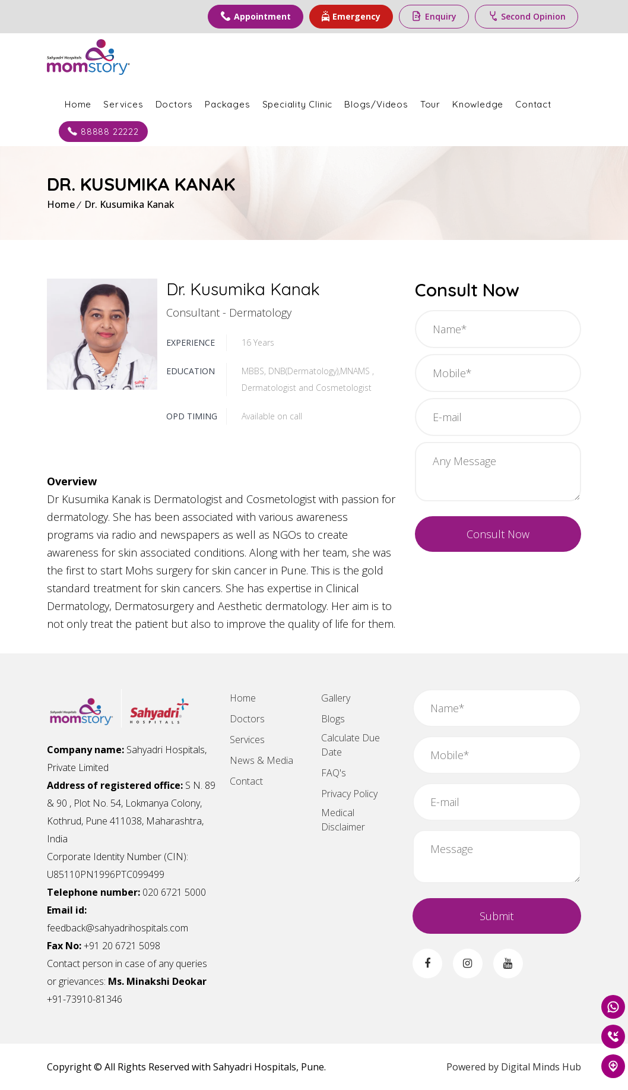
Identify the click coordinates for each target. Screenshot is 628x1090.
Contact (533, 104)
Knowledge (477, 104)
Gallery (335, 697)
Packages (227, 104)
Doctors (175, 104)
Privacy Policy (349, 793)
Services (123, 104)
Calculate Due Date (350, 745)
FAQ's (333, 772)
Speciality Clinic (297, 104)
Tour (430, 104)
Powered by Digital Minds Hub (513, 1066)
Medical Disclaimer (343, 819)
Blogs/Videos (376, 104)
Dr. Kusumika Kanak (129, 204)
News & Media (261, 760)
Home (78, 104)
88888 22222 (103, 131)
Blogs (333, 718)
